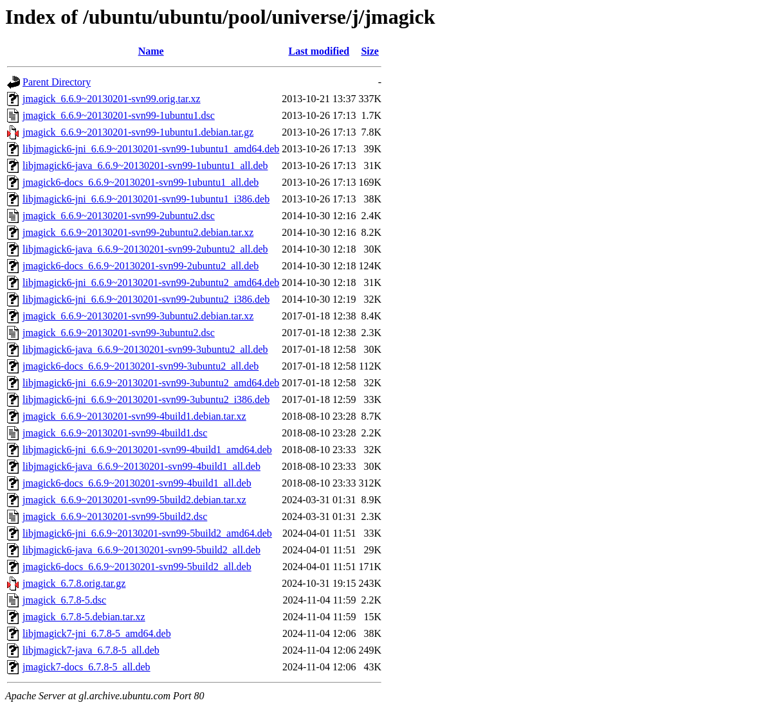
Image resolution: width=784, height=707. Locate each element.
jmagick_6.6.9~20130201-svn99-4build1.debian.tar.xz (134, 416)
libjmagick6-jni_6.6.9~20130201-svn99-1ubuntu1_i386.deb (146, 198)
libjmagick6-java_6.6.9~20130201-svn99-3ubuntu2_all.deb (145, 349)
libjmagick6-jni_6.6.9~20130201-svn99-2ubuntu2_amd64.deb (151, 282)
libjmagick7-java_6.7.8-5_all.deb (91, 650)
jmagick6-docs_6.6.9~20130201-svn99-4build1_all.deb (137, 483)
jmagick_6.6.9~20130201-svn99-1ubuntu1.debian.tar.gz (138, 132)
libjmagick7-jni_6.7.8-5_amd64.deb (97, 633)
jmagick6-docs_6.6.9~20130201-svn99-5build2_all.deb (137, 566)
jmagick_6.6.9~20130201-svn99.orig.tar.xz (112, 98)
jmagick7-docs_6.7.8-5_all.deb (86, 666)
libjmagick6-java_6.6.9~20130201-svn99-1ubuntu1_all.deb (145, 165)
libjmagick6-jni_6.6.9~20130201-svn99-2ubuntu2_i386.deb (146, 299)
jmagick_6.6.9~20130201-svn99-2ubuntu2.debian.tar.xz (138, 232)
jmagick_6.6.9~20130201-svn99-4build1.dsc (115, 432)
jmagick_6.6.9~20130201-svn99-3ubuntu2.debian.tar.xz (138, 315)
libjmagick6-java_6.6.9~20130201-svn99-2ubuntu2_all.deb (145, 249)
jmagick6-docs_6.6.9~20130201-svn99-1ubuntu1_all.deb (141, 182)
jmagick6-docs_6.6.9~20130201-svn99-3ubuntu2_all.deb (141, 366)
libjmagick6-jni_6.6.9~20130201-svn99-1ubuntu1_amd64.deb (151, 148)
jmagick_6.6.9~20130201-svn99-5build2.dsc (115, 516)
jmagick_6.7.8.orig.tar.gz (74, 583)
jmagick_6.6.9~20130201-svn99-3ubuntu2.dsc (119, 332)
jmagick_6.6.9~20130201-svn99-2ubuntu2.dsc (119, 215)
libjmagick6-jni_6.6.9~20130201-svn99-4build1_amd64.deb (147, 449)
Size (370, 51)
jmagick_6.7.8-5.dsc (64, 600)
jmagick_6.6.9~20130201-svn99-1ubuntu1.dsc (119, 115)
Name (151, 51)
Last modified (319, 51)
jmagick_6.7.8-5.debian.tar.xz (84, 616)
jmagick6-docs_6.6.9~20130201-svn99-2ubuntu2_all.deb (141, 265)
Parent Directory (57, 81)
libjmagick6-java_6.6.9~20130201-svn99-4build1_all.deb (141, 466)
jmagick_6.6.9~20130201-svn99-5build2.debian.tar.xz (134, 499)
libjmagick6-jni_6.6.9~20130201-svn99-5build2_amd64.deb (147, 533)
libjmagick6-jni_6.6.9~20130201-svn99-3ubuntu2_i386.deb (146, 399)
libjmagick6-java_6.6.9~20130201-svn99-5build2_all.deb (141, 549)
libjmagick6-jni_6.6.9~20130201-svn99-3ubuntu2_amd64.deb (151, 382)
